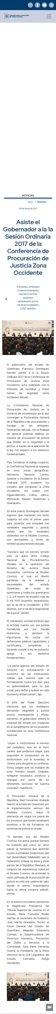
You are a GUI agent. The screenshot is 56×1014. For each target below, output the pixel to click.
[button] (10, 986)
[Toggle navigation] (49, 16)
